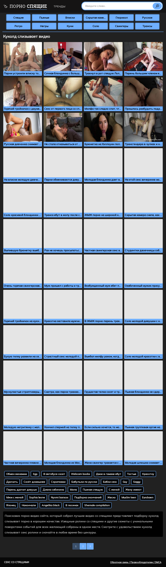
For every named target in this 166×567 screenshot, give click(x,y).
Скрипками (58, 481)
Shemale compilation (97, 505)
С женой (114, 489)
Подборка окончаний (87, 497)
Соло (96, 26)
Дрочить (12, 481)
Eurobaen (147, 497)
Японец (11, 505)
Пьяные (44, 17)
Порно (25, 6)
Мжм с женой (14, 497)
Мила (73, 489)
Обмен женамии (16, 474)
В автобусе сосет (54, 474)
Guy (125, 481)
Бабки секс (110, 481)
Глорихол (122, 17)
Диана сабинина (53, 489)
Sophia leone (37, 497)
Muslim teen (128, 497)
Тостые (131, 474)
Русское (147, 17)
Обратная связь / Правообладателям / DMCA (135, 562)
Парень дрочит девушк (21, 489)
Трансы (147, 26)
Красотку (148, 474)
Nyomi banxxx (59, 497)
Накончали (29, 505)
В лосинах (71, 505)
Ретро (18, 26)
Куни (70, 26)
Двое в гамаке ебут (108, 474)
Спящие (18, 17)
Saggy (137, 481)
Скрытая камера (96, 17)
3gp (35, 474)
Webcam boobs (80, 474)
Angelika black (51, 505)
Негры (44, 26)
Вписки (70, 17)
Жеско (111, 497)
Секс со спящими (16, 562)
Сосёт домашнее (34, 481)
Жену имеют (133, 489)
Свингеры (121, 26)
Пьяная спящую (93, 489)
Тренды (59, 6)
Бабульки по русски (84, 481)
